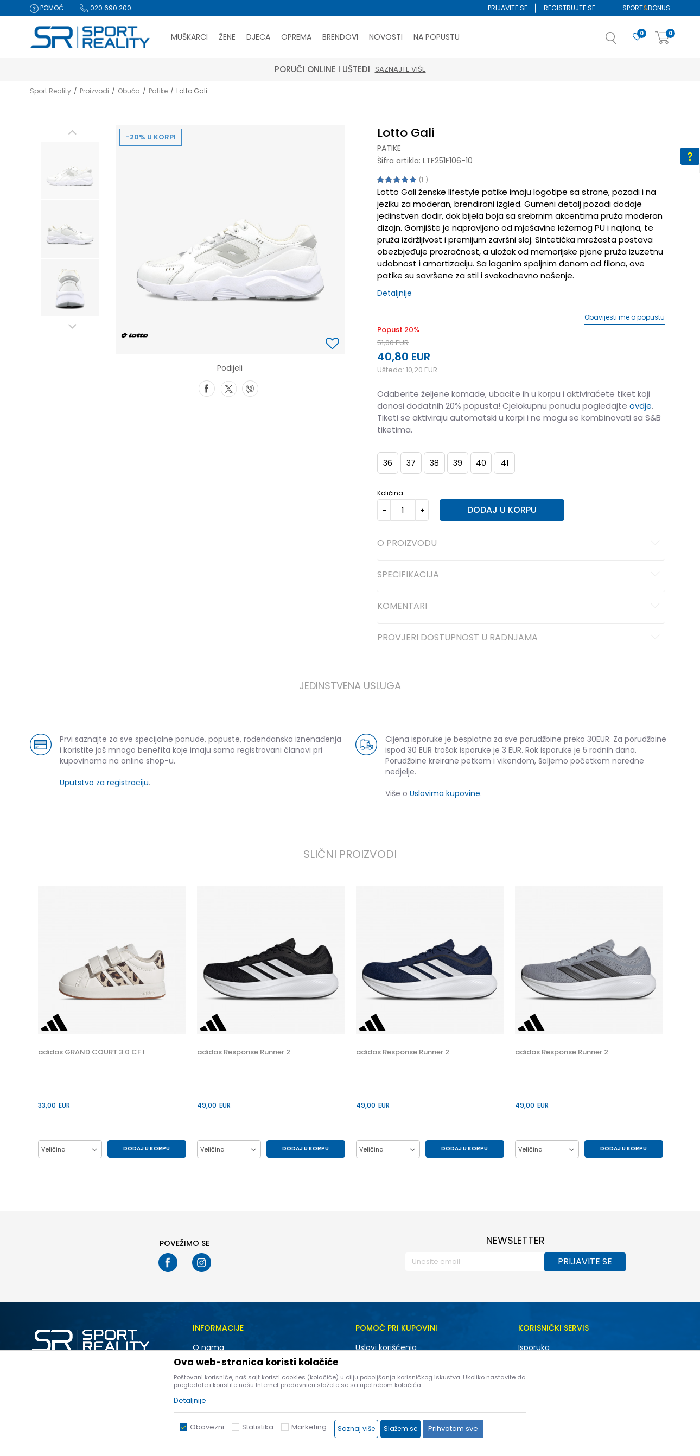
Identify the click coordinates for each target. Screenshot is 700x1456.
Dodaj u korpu (502, 510)
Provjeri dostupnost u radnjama (520, 638)
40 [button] (481, 462)
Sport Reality (50, 91)
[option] (70, 170)
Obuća (129, 91)
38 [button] (434, 462)
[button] (622, 41)
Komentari (520, 606)
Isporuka (534, 1347)
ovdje (640, 405)
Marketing (309, 1427)
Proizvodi (94, 91)
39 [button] (457, 462)
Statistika (257, 1427)
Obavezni (207, 1427)
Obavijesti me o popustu (624, 317)
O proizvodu (520, 543)
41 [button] (504, 462)
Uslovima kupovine (445, 793)
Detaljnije (394, 293)
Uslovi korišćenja (386, 1347)
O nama (208, 1347)
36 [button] (387, 462)
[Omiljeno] (637, 37)
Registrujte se (569, 7)
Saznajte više (400, 69)
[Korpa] (662, 38)
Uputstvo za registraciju (104, 782)
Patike (158, 91)
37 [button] (411, 462)
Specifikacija (520, 575)
